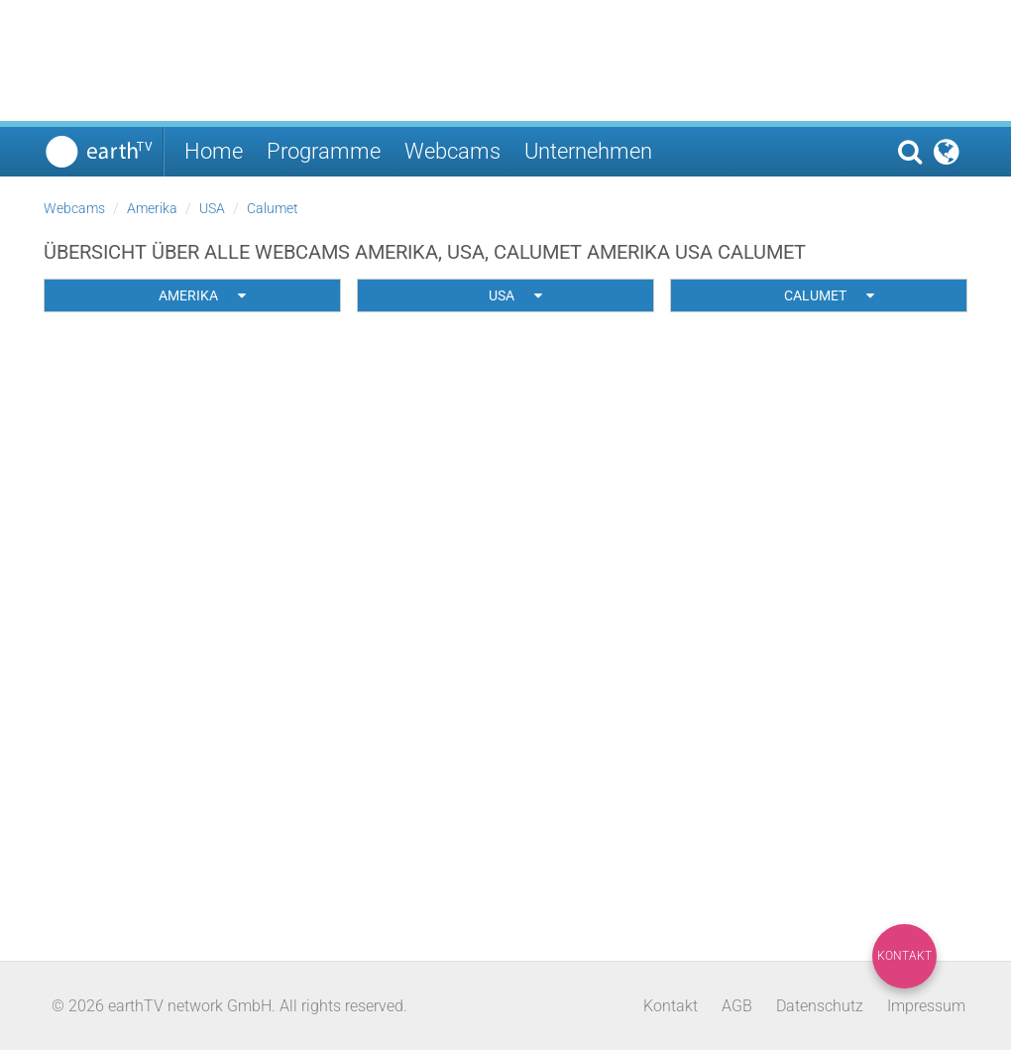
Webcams (452, 151)
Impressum (926, 1005)
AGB (737, 1005)
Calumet (272, 208)
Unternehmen (588, 151)
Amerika (152, 208)
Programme (324, 151)
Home (213, 151)
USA (212, 208)
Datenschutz (819, 1005)
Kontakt (904, 956)
